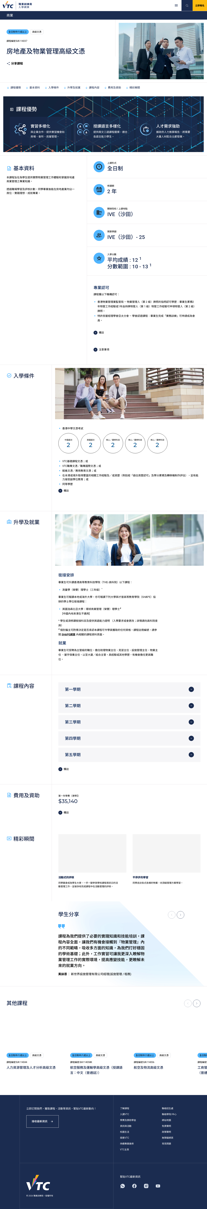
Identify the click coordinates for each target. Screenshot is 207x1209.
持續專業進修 (127, 1143)
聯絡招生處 (167, 1108)
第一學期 (73, 689)
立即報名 (199, 5)
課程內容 (92, 87)
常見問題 (166, 1143)
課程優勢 (14, 87)
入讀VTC (124, 1114)
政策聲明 (166, 1132)
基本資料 (33, 87)
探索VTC (124, 1137)
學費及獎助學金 (128, 1120)
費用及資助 (112, 87)
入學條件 (51, 87)
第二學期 (73, 706)
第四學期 (73, 738)
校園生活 (124, 1132)
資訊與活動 (125, 1126)
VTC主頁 (124, 1149)
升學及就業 (71, 87)
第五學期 (73, 755)
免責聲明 (166, 1126)
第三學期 (73, 722)
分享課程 (15, 63)
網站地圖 (166, 1120)
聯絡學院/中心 (169, 1114)
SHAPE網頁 (68, 634)
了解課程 (124, 1108)
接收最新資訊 (42, 1121)
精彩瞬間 (133, 87)
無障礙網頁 (167, 1137)
